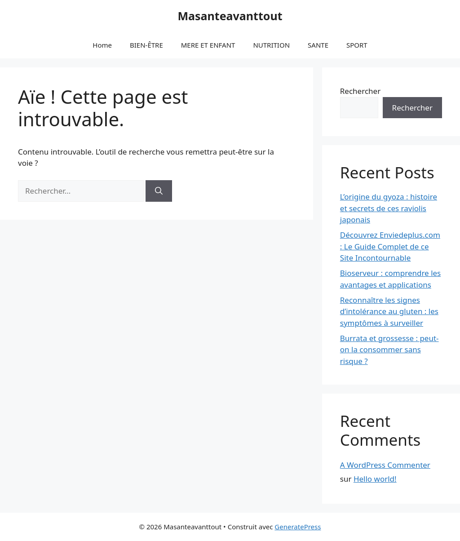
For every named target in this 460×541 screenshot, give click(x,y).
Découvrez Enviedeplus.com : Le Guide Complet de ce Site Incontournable (390, 246)
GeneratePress (297, 526)
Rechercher (360, 91)
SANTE (318, 44)
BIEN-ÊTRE (146, 44)
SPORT (356, 44)
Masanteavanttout (229, 15)
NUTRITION (271, 44)
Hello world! (375, 479)
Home (102, 44)
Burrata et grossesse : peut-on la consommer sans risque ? (389, 349)
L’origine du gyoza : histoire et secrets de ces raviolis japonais (388, 208)
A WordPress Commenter (385, 465)
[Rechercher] (159, 191)
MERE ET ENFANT (208, 44)
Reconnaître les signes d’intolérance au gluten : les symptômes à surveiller (389, 311)
